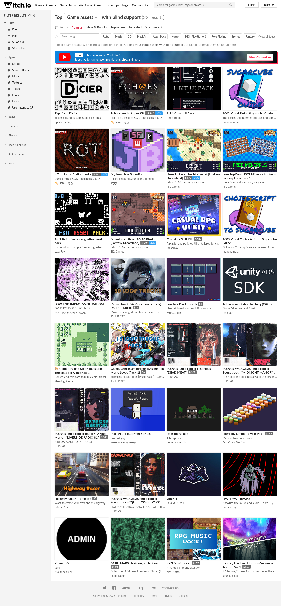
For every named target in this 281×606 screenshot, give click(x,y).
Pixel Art (142, 36)
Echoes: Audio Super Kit (127, 113)
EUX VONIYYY (176, 503)
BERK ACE (173, 376)
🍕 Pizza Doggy (120, 122)
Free (12, 29)
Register (269, 4)
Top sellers (118, 27)
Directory (138, 595)
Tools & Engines (15, 144)
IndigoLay (172, 247)
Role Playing (219, 36)
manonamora (231, 122)
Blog (152, 588)
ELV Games (173, 186)
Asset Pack (159, 36)
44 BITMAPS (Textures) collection (134, 563)
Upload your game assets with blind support (154, 44)
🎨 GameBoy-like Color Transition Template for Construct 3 (78, 370)
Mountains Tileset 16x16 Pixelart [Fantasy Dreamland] (134, 241)
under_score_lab (176, 442)
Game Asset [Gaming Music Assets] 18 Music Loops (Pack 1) (137, 370)
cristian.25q (62, 507)
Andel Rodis (174, 117)
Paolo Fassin (118, 575)
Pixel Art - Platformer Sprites (131, 433)
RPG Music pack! (178, 563)
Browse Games (45, 5)
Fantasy (250, 36)
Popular (77, 27)
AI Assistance (14, 154)
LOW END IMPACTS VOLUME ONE (80, 304)
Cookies (183, 595)
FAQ (140, 588)
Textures (15, 82)
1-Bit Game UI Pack (180, 113)
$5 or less (16, 42)
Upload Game (90, 5)
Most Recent (153, 27)
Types (9, 57)
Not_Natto (173, 572)
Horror (175, 36)
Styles (9, 116)
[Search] (231, 5)
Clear (31, 15)
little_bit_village (177, 433)
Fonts (13, 95)
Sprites (14, 63)
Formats (11, 126)
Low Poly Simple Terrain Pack (243, 433)
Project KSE (63, 563)
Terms (153, 595)
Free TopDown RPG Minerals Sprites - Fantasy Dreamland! (249, 176)
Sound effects (18, 70)
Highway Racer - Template (73, 498)
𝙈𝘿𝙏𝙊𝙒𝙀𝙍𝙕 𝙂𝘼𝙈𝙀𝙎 (123, 442)
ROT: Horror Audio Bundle (73, 174)
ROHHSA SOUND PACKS (70, 312)
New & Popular (97, 27)
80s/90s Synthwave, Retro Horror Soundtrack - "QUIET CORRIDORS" (135, 500)
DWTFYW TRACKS (236, 498)
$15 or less (16, 48)
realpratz (228, 312)
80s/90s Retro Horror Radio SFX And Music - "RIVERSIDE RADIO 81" (80, 435)
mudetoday (229, 507)
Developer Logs (117, 5)
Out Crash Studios (234, 442)
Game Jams (68, 5)
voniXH (172, 498)
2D (130, 36)
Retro (106, 36)
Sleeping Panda (64, 381)
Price (9, 22)
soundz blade (230, 575)
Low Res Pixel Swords (182, 304)
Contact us (170, 588)
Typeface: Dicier (66, 113)
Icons (13, 101)
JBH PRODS (118, 316)
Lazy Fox (60, 251)
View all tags (266, 36)
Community (140, 5)
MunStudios (174, 312)
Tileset (14, 88)
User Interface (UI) (21, 107)
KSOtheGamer (63, 572)
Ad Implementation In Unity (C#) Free (249, 304)
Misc (9, 163)
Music (14, 76)
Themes (11, 135)
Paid (12, 35)
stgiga (114, 183)
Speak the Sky (63, 122)
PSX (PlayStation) (195, 36)
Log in (251, 4)
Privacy (168, 595)
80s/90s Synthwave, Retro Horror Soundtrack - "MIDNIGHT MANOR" (248, 370)
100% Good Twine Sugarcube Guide (248, 113)
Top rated (135, 27)
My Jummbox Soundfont (128, 174)
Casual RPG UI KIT (180, 239)
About (127, 588)
